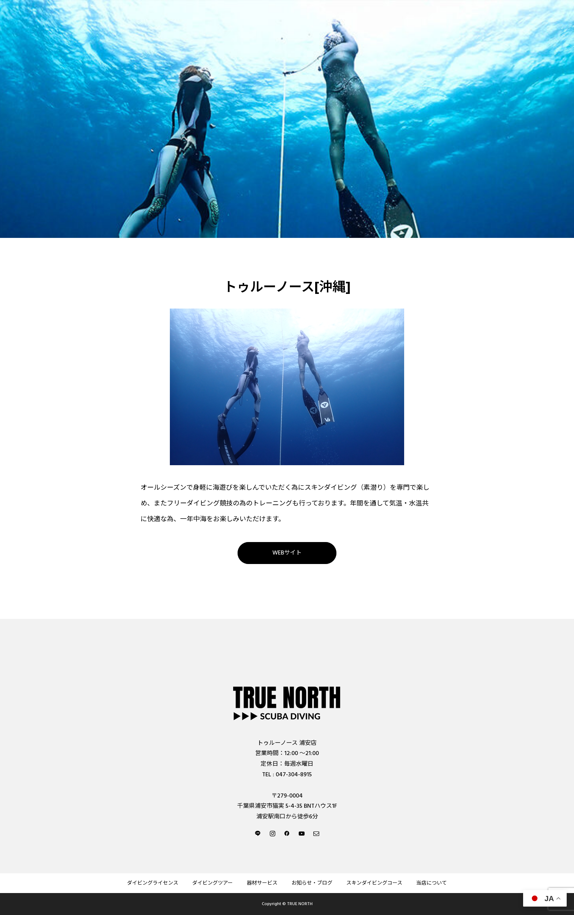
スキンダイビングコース (374, 883)
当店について (431, 883)
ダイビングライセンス (152, 883)
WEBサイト (287, 553)
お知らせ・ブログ (311, 883)
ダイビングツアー (212, 883)
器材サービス (262, 883)
